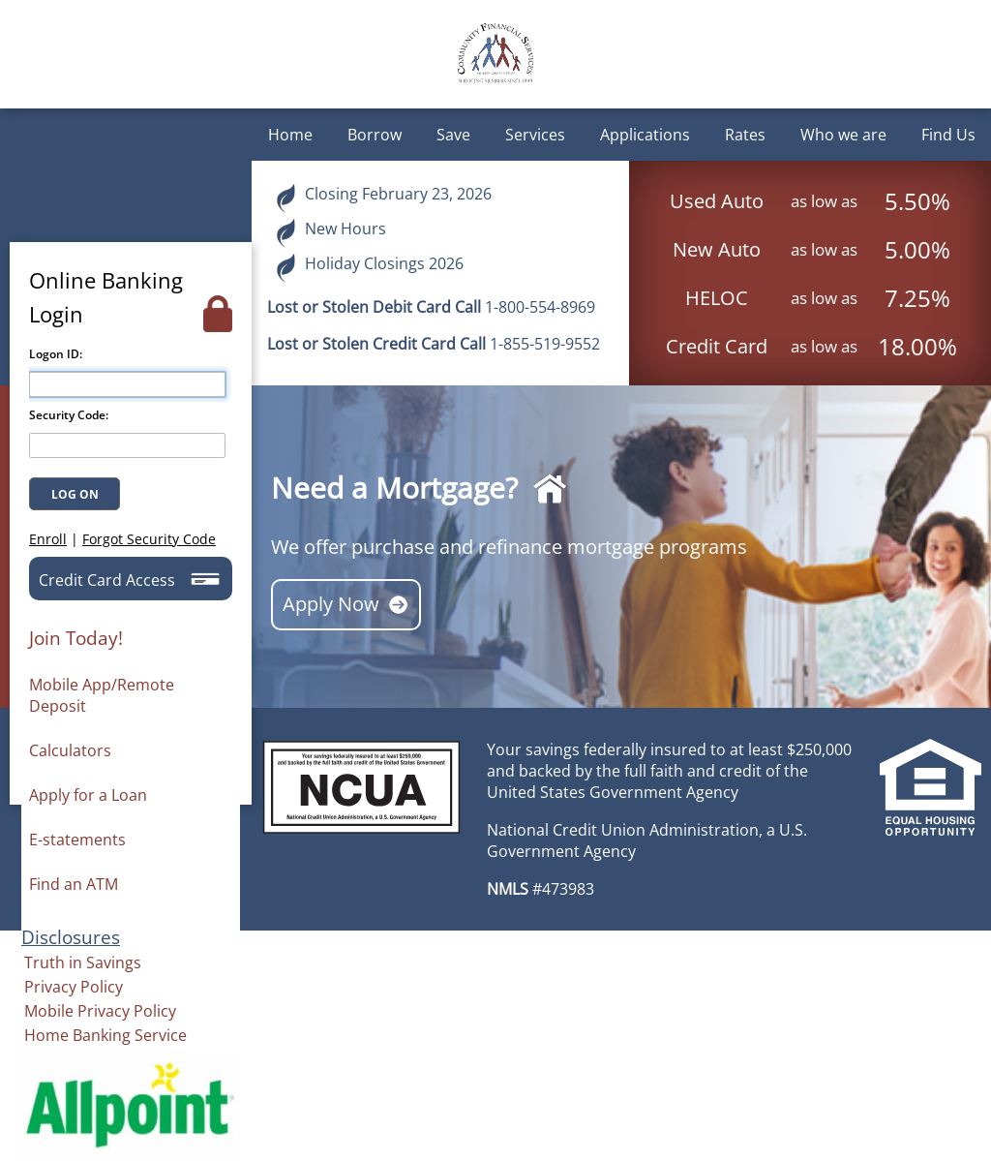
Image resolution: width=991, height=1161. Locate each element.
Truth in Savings (82, 962)
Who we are (843, 134)
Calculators (70, 750)
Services (535, 134)
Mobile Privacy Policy (100, 1011)
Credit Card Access (129, 578)
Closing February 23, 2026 (383, 197)
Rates (745, 134)
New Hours (330, 232)
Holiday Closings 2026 (369, 267)
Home (290, 134)
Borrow (374, 134)
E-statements (77, 839)
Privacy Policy (73, 986)
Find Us (948, 134)
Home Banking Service (105, 1035)
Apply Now (346, 605)
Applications (645, 134)
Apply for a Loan (88, 795)
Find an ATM (73, 884)
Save (453, 134)
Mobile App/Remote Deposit (101, 695)
